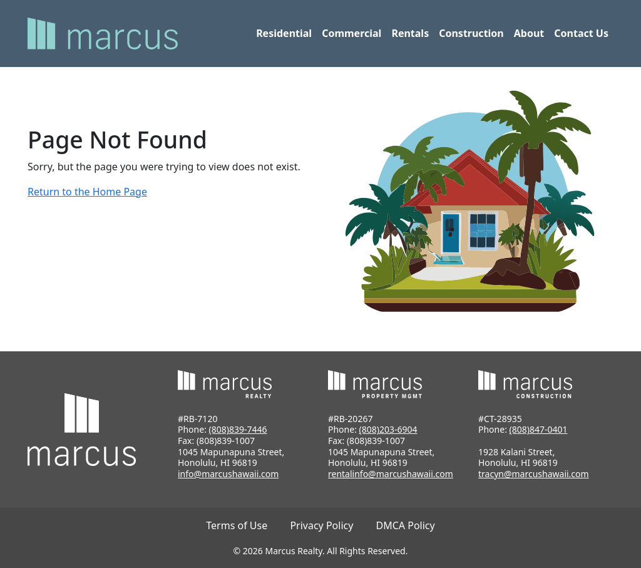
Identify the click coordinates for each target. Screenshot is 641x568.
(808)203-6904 (388, 429)
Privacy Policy (321, 525)
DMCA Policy (405, 525)
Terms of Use (236, 525)
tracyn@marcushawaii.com (533, 474)
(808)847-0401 (539, 429)
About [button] (529, 33)
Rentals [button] (410, 33)
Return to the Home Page (87, 192)
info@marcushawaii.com (228, 474)
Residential (284, 33)
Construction (471, 33)
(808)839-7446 (238, 429)
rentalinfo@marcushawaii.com (390, 474)
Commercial (351, 33)
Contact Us (581, 33)
